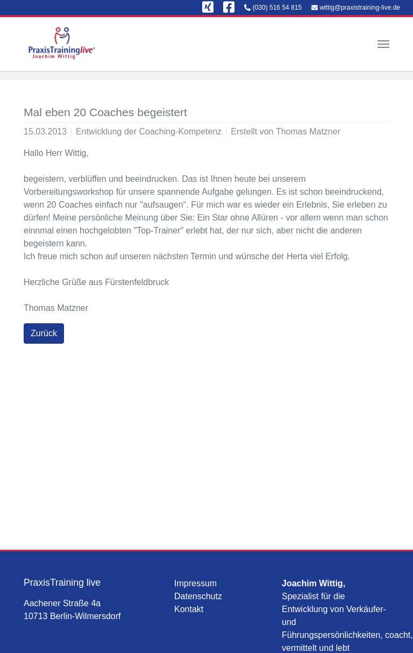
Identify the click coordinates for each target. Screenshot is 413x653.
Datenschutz (198, 596)
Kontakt (188, 609)
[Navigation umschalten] (383, 44)
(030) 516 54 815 (277, 7)
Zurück (44, 333)
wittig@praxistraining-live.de (359, 7)
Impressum (195, 583)
